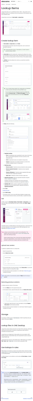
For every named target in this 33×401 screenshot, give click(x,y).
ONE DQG (3, 4)
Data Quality (8, 4)
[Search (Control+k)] (29, 1)
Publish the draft (6, 190)
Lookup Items (13, 4)
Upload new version (11, 228)
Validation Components (27, 398)
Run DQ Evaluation (5, 398)
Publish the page (27, 270)
